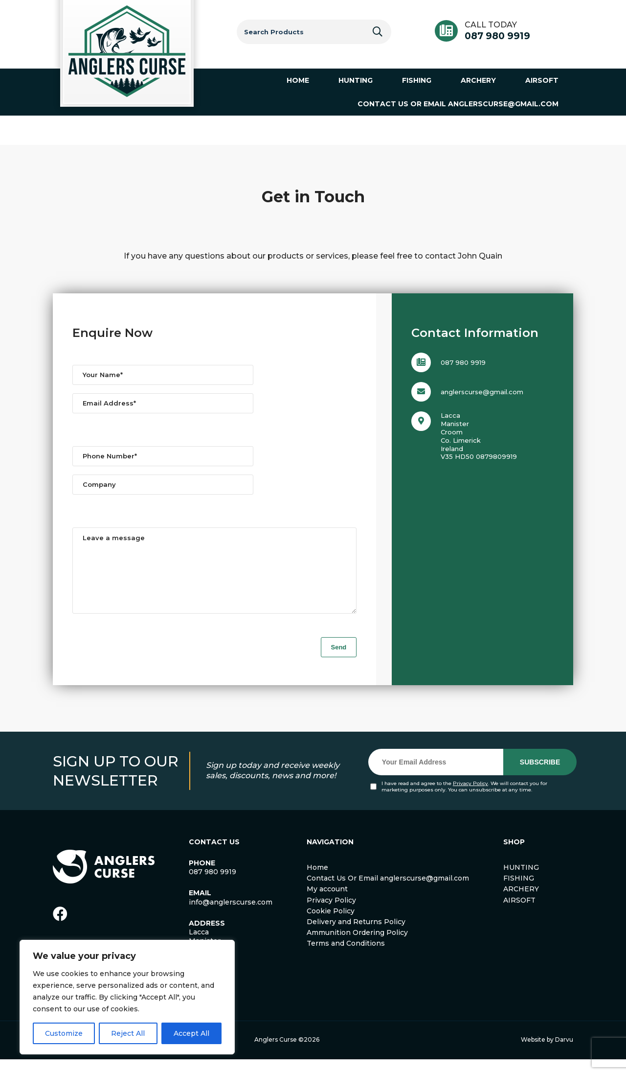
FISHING (518, 892)
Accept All (191, 1033)
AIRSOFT (519, 914)
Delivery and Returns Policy (356, 936)
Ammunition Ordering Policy (357, 947)
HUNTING (521, 882)
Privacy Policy (470, 798)
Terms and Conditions (346, 958)
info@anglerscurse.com (230, 916)
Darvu (564, 1054)
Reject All (128, 1033)
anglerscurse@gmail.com (482, 392)
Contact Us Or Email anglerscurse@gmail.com (388, 892)
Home (317, 882)
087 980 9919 (497, 36)
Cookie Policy (331, 925)
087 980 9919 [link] (212, 886)
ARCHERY (521, 903)
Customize (64, 1033)
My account (327, 903)
